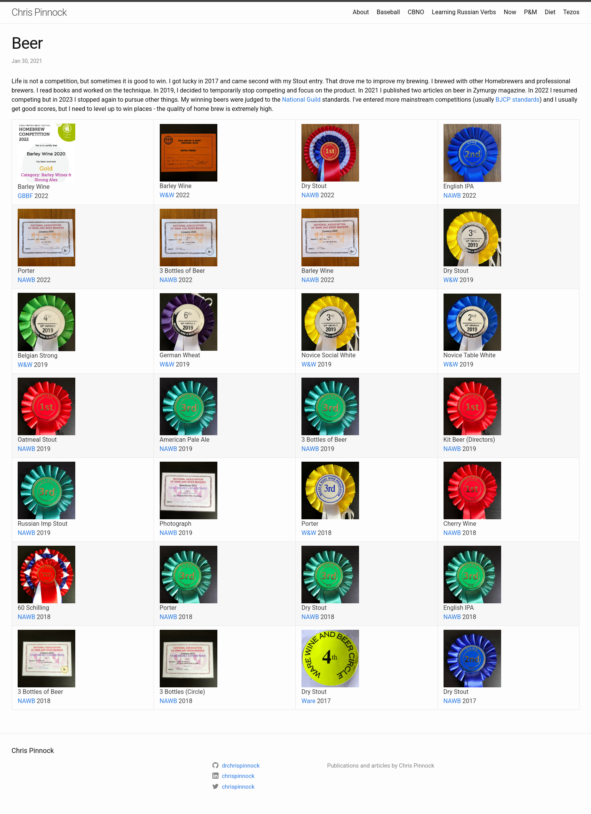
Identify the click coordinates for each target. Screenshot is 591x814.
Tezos (571, 12)
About (361, 12)
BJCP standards (517, 99)
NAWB (310, 195)
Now (510, 12)
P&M (530, 12)
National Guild (301, 99)
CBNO (416, 12)
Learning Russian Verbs (464, 12)
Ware (308, 701)
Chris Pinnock (39, 12)
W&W (167, 195)
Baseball (388, 12)
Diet (550, 12)
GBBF (25, 196)
